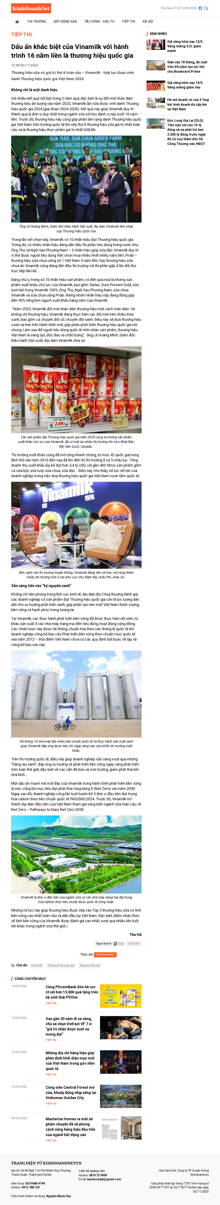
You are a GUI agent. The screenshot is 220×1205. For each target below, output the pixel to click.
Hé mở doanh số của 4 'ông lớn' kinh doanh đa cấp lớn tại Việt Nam (188, 104)
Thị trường (36, 21)
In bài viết (133, 943)
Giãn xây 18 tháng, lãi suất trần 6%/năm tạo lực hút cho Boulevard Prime (187, 67)
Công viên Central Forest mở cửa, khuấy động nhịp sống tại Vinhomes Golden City (71, 1092)
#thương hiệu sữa (90, 965)
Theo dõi (86, 954)
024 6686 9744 (35, 1183)
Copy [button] (118, 943)
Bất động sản (65, 21)
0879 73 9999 (98, 1175)
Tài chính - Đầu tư (99, 21)
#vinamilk (36, 965)
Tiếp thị (128, 21)
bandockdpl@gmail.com (104, 1179)
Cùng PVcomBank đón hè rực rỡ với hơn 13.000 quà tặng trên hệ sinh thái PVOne (72, 992)
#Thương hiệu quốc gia (61, 965)
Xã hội (148, 21)
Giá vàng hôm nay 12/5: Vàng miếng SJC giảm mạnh (185, 46)
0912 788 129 (30, 1187)
